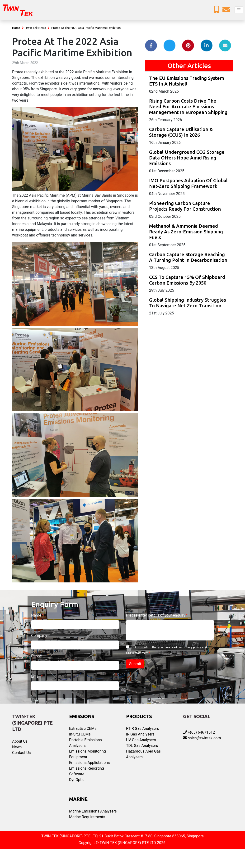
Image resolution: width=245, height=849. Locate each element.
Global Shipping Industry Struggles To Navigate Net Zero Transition (187, 302)
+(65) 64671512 (199, 732)
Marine (78, 799)
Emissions (81, 716)
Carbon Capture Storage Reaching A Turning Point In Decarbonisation (188, 257)
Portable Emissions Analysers (85, 743)
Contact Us (21, 752)
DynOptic (76, 779)
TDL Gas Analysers (142, 745)
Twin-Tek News (35, 28)
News (17, 747)
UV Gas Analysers (141, 740)
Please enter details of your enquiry (155, 615)
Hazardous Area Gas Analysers (143, 754)
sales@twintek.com (202, 738)
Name (36, 615)
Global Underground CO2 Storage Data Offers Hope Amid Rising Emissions (187, 157)
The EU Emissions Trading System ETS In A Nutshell (186, 80)
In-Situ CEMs (80, 734)
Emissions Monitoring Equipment (87, 754)
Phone (36, 656)
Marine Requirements (87, 817)
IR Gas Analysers (140, 734)
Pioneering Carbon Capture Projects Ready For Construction (185, 206)
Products (139, 716)
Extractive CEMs (82, 728)
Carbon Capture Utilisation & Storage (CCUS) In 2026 (181, 132)
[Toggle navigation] (238, 9)
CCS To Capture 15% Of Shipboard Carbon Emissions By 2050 (187, 280)
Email (36, 676)
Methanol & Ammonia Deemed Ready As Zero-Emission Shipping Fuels (186, 231)
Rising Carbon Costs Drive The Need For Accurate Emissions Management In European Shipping (188, 106)
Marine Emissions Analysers (93, 811)
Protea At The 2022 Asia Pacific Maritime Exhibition (86, 28)
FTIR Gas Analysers (142, 728)
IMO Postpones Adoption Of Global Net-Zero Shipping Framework (188, 183)
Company (39, 635)
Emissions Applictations (89, 762)
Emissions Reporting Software (86, 771)
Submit (135, 664)
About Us (20, 741)
